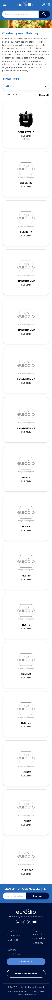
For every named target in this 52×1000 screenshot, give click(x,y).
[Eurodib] (25, 4)
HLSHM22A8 (26, 870)
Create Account (37, 933)
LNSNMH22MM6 (26, 330)
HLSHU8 (26, 674)
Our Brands (13, 935)
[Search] (20, 14)
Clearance (38, 943)
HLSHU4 (26, 723)
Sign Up (37, 896)
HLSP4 (26, 624)
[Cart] (48, 4)
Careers (11, 949)
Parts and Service (26, 973)
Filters (10, 86)
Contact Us (26, 961)
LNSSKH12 (26, 232)
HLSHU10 (26, 821)
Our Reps (12, 940)
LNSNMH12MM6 (26, 428)
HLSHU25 (26, 772)
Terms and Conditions (17, 991)
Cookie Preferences (26, 994)
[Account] (43, 4)
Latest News (14, 954)
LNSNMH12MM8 (26, 379)
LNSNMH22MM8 (26, 281)
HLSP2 (26, 477)
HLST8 (26, 526)
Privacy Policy (37, 991)
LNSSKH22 (26, 183)
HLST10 (26, 575)
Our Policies (39, 938)
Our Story (13, 931)
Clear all (44, 95)
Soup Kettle (26, 132)
